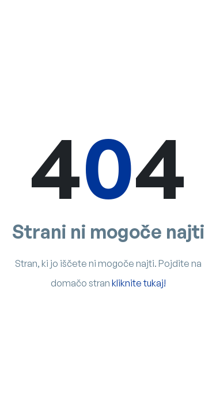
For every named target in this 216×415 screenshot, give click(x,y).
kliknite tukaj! (139, 283)
